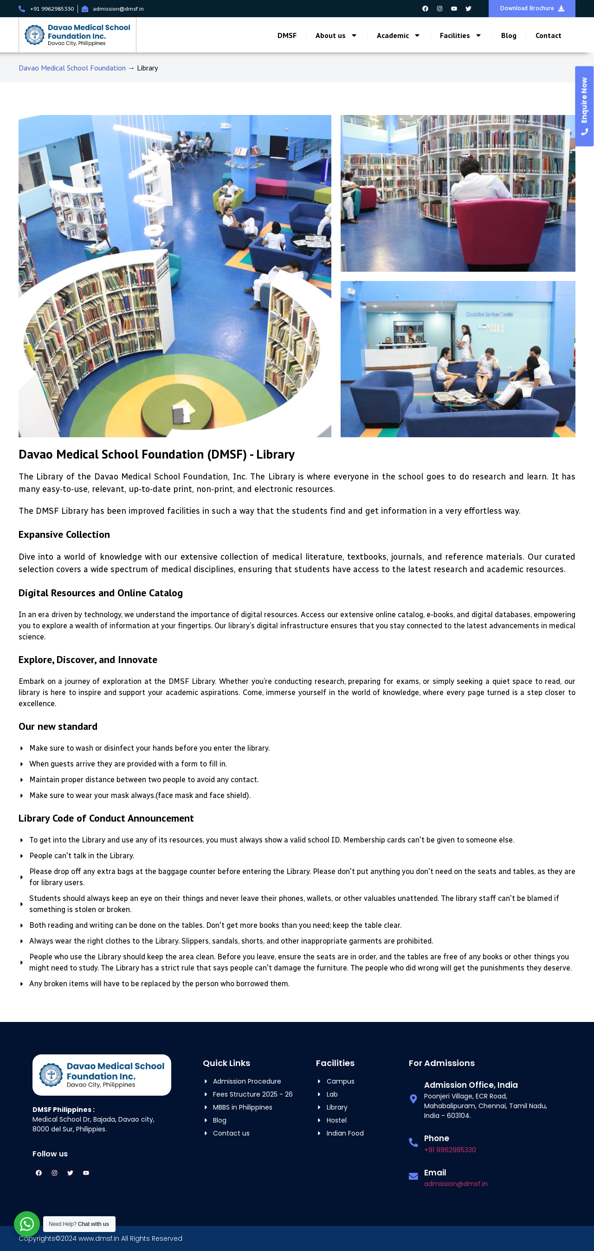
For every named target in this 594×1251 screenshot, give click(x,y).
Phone (436, 1138)
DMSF (287, 35)
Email (435, 1172)
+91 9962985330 (450, 1150)
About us (337, 35)
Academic (399, 35)
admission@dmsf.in (455, 1183)
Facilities (461, 35)
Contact (549, 35)
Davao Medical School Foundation (72, 67)
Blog (509, 35)
